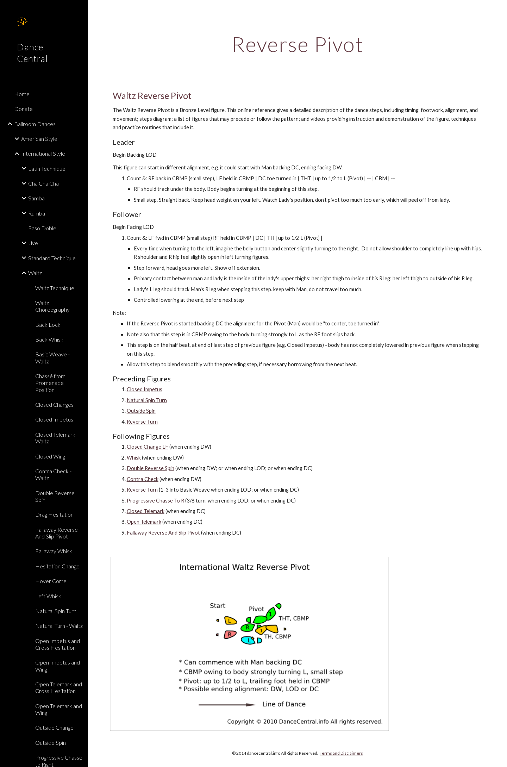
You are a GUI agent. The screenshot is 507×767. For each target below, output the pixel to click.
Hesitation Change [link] (57, 566)
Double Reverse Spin (150, 468)
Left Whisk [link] (48, 596)
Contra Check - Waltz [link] (53, 474)
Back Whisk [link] (49, 339)
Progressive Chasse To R (155, 501)
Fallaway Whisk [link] (53, 551)
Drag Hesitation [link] (54, 514)
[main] (298, 44)
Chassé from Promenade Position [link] (50, 383)
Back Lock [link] (48, 324)
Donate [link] (23, 108)
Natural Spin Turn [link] (55, 610)
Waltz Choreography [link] (52, 306)
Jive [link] (33, 242)
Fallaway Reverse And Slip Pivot (163, 533)
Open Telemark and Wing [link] (58, 709)
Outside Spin (141, 411)
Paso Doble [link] (42, 228)
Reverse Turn (142, 422)
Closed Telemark (145, 511)
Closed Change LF (147, 447)
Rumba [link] (36, 213)
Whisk (134, 458)
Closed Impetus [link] (54, 419)
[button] (498, 9)
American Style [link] (39, 138)
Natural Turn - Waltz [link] (59, 625)
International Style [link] (43, 153)
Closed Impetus (144, 389)
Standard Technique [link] (52, 258)
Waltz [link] (35, 272)
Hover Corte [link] (51, 581)
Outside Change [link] (54, 727)
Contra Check (142, 479)
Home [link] (22, 94)
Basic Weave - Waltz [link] (52, 357)
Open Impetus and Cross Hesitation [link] (57, 644)
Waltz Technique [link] (54, 288)
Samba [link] (36, 198)
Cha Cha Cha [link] (43, 183)
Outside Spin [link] (50, 742)
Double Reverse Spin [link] (55, 496)
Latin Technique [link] (46, 168)
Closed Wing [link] (50, 456)
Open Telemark (144, 522)
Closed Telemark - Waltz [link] (56, 437)
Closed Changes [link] (54, 404)
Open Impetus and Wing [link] (57, 665)
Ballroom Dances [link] (35, 123)
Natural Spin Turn (147, 400)
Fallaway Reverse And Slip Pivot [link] (56, 533)
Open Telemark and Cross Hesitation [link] (58, 687)
